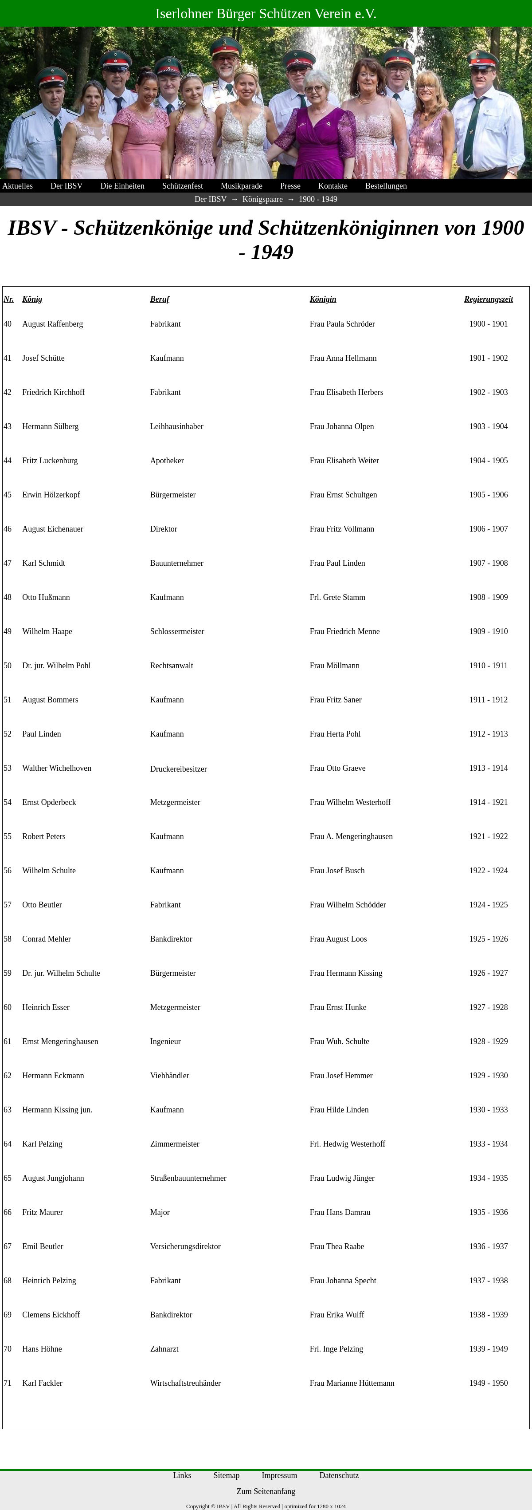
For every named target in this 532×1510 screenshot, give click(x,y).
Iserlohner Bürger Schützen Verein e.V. (265, 13)
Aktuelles (17, 185)
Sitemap (227, 1475)
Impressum (279, 1475)
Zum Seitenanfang (266, 1491)
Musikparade (241, 185)
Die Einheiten (123, 185)
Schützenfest (182, 185)
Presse (290, 185)
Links (182, 1475)
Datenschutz (339, 1475)
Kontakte (333, 185)
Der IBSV (67, 185)
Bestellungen (386, 185)
